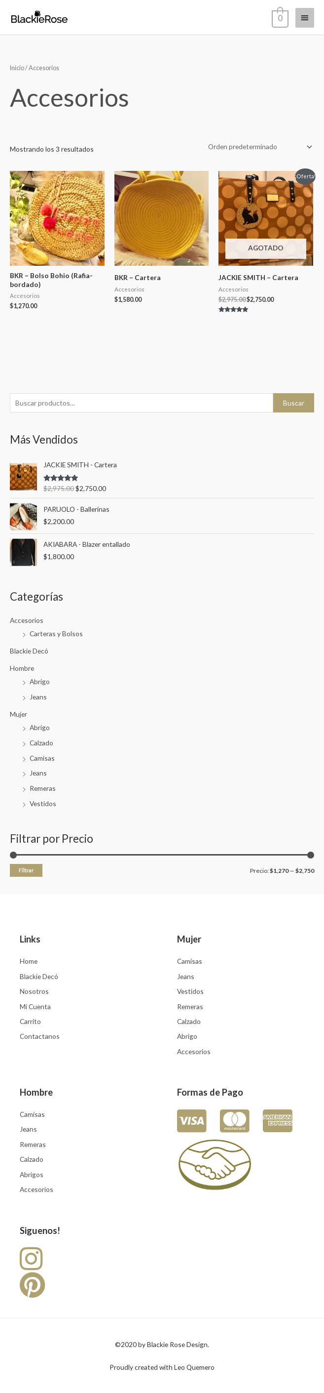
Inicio (17, 68)
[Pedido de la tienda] (258, 147)
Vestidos (43, 803)
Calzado (41, 742)
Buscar (293, 403)
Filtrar (26, 870)
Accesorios (26, 620)
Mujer (18, 714)
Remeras (43, 788)
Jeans (38, 697)
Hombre (22, 668)
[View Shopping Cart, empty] (279, 17)
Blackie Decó (29, 651)
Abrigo (40, 681)
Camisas (42, 758)
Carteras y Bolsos (56, 633)
